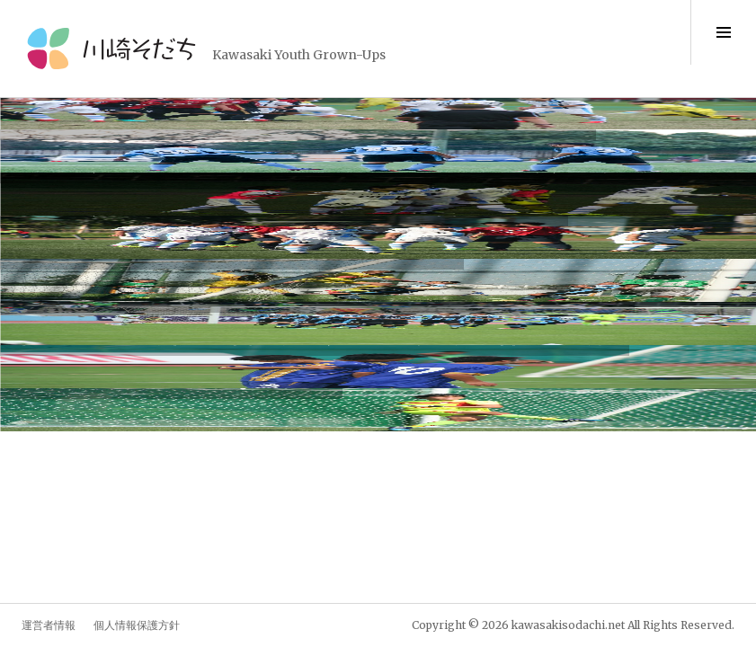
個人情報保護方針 (136, 625)
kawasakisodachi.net (568, 625)
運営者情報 (49, 625)
